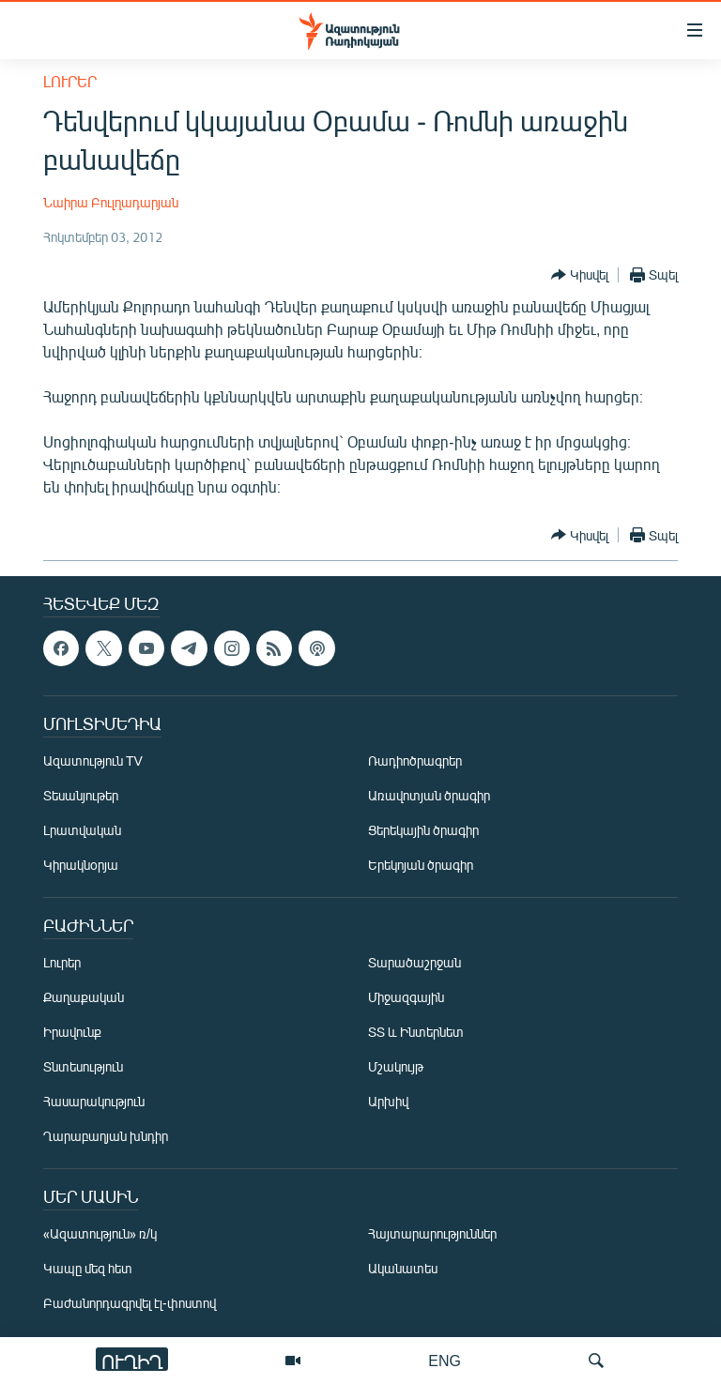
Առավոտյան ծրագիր (429, 795)
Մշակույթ (395, 1066)
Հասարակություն (94, 1101)
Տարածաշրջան (414, 962)
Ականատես (402, 1268)
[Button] (579, 275)
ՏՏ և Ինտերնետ (416, 1032)
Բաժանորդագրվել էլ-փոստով (129, 1303)
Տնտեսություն (83, 1066)
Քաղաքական (83, 997)
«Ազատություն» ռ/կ (100, 1233)
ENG (444, 1360)
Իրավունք (72, 1032)
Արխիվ (388, 1101)
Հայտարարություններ (432, 1233)
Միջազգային (406, 997)
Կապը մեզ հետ (87, 1268)
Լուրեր (70, 81)
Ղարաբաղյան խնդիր (105, 1136)
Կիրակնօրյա (80, 865)
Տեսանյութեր (80, 795)
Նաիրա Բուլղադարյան (110, 202)
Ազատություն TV (93, 760)
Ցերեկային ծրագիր (423, 830)
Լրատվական (82, 830)
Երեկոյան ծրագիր (420, 865)
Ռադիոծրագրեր (415, 760)
